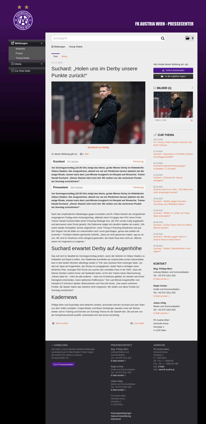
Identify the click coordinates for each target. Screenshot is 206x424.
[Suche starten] (163, 38)
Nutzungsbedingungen (121, 413)
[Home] (105, 17)
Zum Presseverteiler (63, 364)
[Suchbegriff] (108, 38)
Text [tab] (55, 56)
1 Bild (85, 154)
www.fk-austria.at (166, 369)
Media (26, 63)
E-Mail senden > (161, 279)
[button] (189, 38)
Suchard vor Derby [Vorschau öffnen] (98, 147)
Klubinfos (20, 48)
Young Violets (22, 58)
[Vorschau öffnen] (98, 112)
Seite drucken (62, 323)
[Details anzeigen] (191, 120)
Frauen (19, 53)
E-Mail (161, 366)
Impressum (116, 419)
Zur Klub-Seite (20, 70)
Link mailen (139, 323)
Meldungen (26, 43)
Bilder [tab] (65, 56)
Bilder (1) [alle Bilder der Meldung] (162, 88)
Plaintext (138, 161)
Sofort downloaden (173, 70)
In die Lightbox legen (173, 76)
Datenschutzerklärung (121, 416)
